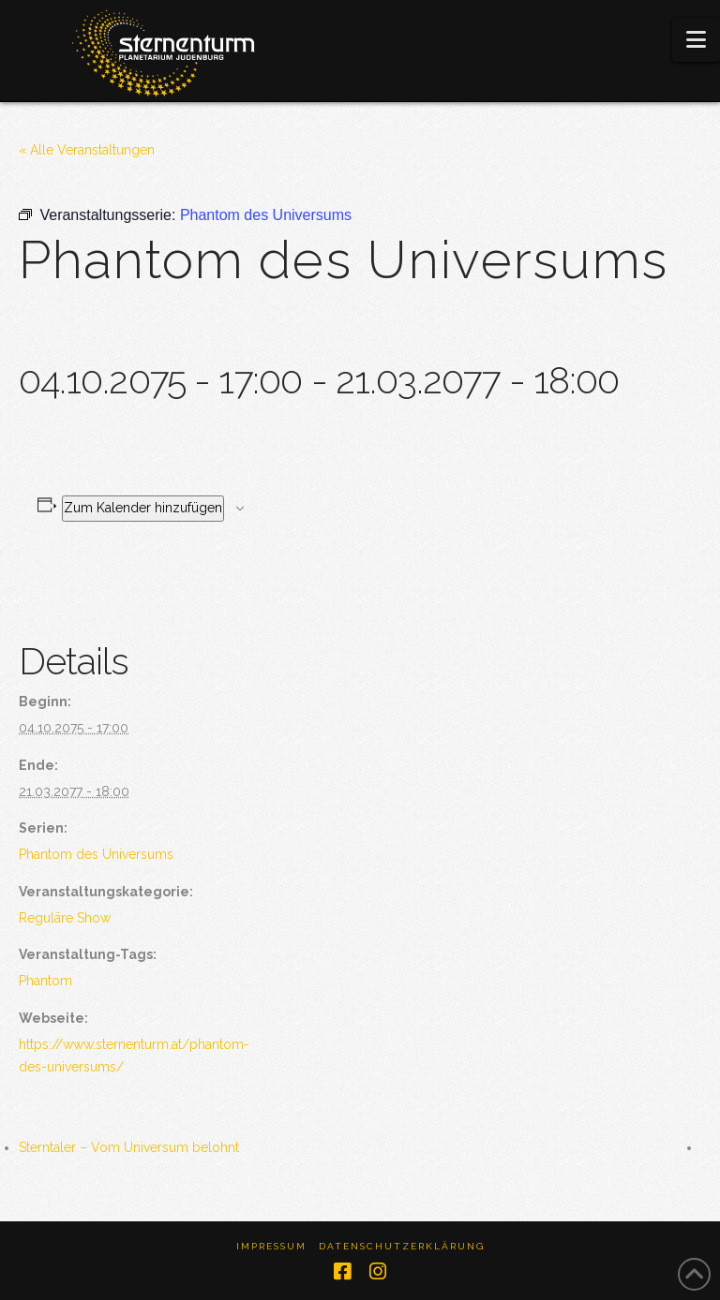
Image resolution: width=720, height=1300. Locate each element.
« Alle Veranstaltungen (87, 149)
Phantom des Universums (96, 854)
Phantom (45, 980)
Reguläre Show (65, 917)
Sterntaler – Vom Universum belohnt (129, 1147)
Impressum (271, 1246)
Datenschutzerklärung (402, 1246)
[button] (696, 40)
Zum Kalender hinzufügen (143, 507)
